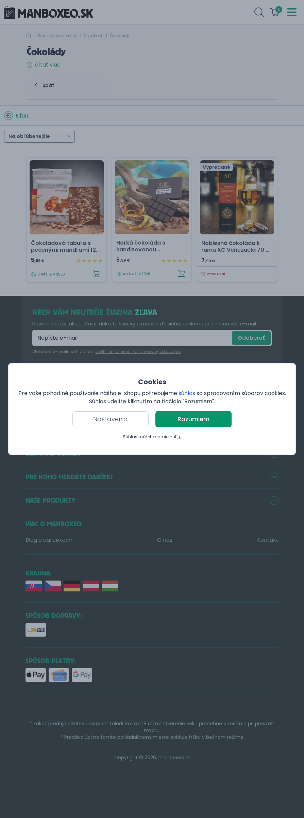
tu (180, 437)
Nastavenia (110, 419)
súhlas (187, 393)
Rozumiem (193, 419)
